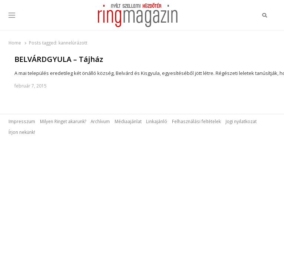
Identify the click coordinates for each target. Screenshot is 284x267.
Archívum (100, 121)
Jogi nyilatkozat (241, 121)
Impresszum (22, 121)
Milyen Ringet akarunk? (63, 121)
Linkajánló (156, 121)
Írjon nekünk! (22, 132)
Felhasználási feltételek (196, 121)
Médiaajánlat (128, 121)
